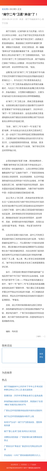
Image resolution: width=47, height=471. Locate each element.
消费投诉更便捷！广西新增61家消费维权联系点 (23, 438)
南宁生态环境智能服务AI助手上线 (19, 416)
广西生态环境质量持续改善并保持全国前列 (23, 410)
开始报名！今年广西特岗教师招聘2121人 (22, 455)
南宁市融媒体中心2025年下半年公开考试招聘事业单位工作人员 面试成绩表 (23, 388)
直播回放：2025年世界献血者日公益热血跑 (23, 396)
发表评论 (41, 355)
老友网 (5, 9)
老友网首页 (14, 465)
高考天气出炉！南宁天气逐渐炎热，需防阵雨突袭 (23, 423)
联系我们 (24, 465)
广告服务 (33, 465)
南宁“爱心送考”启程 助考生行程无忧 (20, 431)
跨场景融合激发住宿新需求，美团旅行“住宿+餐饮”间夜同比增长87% (23, 403)
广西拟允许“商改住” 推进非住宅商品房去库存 (23, 447)
